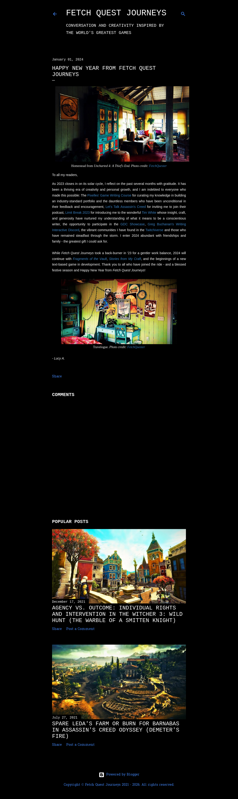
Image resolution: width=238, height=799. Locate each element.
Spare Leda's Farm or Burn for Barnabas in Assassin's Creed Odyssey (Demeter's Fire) (115, 730)
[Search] (183, 13)
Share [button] (57, 376)
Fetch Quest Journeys (116, 13)
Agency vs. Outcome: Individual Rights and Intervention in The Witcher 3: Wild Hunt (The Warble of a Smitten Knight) (117, 614)
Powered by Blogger (119, 775)
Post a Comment (80, 629)
